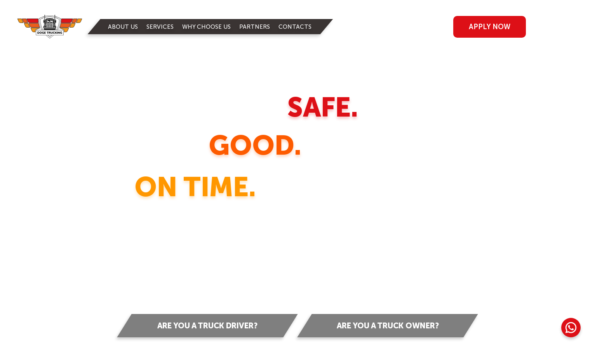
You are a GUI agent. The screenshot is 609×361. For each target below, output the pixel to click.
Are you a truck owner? (388, 325)
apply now (489, 27)
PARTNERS (254, 26)
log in (411, 27)
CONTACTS (294, 26)
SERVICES (160, 26)
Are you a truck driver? (207, 325)
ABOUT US (123, 26)
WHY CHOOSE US (206, 26)
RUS (567, 26)
